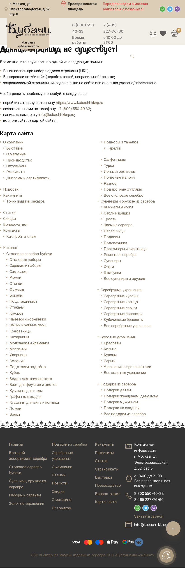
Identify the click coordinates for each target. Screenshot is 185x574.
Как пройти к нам (21, 236)
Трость (110, 219)
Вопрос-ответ (15, 224)
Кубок (14, 372)
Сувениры (112, 260)
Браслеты (112, 343)
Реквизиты (15, 172)
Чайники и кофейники (27, 319)
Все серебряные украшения (127, 325)
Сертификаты (106, 469)
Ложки (15, 408)
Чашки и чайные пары (27, 325)
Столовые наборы (25, 259)
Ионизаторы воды (120, 171)
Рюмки (15, 277)
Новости (10, 189)
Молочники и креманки (29, 343)
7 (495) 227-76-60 (113, 28)
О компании (13, 142)
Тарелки (114, 148)
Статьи (9, 212)
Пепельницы (114, 231)
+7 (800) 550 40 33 (73, 108)
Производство (19, 160)
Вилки (14, 414)
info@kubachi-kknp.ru (56, 114)
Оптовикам (16, 166)
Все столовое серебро (123, 195)
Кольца (110, 349)
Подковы (112, 237)
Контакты (11, 230)
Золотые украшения (118, 337)
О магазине (16, 154)
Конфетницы (20, 331)
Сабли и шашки (117, 213)
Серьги (110, 361)
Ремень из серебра (120, 254)
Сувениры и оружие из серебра (128, 201)
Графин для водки (25, 396)
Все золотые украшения (125, 372)
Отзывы (58, 475)
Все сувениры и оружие (124, 278)
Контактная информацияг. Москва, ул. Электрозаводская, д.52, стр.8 (151, 456)
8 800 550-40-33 (149, 493)
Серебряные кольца (121, 302)
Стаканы (16, 307)
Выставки (14, 148)
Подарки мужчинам (121, 402)
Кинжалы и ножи (118, 207)
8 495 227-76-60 (149, 499)
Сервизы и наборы (25, 265)
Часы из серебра (118, 225)
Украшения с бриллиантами (127, 366)
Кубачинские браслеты (123, 319)
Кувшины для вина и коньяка (34, 402)
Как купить (12, 195)
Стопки (15, 283)
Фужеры (16, 289)
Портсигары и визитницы (125, 249)
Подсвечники (115, 243)
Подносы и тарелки (121, 142)
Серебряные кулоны (121, 296)
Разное (110, 183)
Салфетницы (115, 159)
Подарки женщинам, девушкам (131, 396)
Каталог (10, 247)
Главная (16, 444)
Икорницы (18, 355)
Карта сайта (106, 502)
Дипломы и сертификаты (27, 178)
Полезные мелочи (119, 177)
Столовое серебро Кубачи (29, 253)
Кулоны (110, 355)
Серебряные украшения (121, 290)
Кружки (16, 313)
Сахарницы (19, 337)
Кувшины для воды (26, 390)
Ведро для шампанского (30, 378)
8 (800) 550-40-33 (84, 28)
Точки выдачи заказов (25, 201)
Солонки (16, 361)
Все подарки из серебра (125, 414)
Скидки (9, 218)
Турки (109, 165)
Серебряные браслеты (123, 313)
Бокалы (16, 295)
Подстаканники (23, 301)
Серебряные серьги (120, 308)
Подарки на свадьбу (121, 408)
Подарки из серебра (118, 384)
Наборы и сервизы (25, 495)
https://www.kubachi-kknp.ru (79, 102)
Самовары (18, 271)
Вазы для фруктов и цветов (33, 384)
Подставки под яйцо (27, 366)
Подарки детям (117, 390)
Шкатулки (112, 272)
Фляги (109, 266)
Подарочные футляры (123, 189)
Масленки (18, 349)
